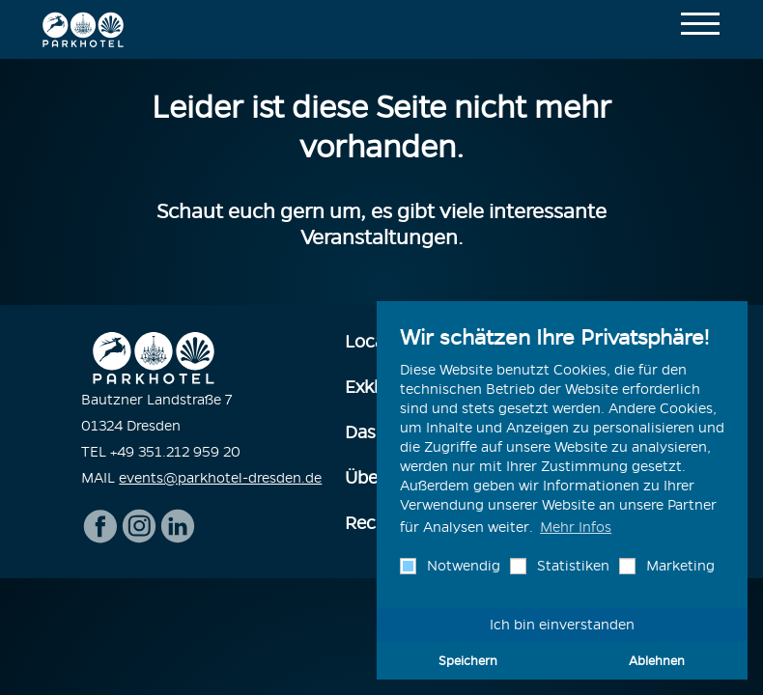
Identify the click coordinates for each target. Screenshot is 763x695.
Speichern (467, 660)
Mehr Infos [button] (575, 527)
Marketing (678, 565)
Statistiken (571, 565)
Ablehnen (657, 660)
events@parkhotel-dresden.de (220, 477)
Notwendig (461, 565)
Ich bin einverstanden (562, 624)
